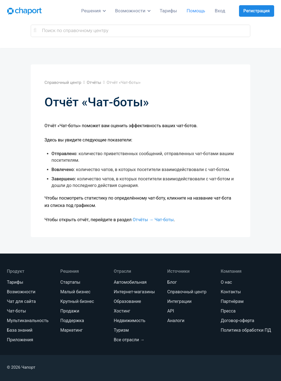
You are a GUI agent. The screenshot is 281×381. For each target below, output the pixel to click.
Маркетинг (71, 330)
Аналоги (175, 320)
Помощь (196, 10)
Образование (127, 301)
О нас (226, 282)
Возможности (130, 10)
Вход (220, 10)
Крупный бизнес (77, 301)
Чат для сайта (21, 301)
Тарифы (168, 10)
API (170, 311)
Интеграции (179, 301)
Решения (91, 10)
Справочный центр (186, 291)
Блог (172, 282)
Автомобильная (130, 282)
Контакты (231, 291)
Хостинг (122, 311)
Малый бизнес (75, 291)
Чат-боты (16, 311)
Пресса (228, 311)
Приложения (20, 339)
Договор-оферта (237, 320)
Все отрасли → (129, 339)
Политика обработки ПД (246, 330)
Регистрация (256, 10)
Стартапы (70, 282)
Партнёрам (232, 301)
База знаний (19, 330)
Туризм (121, 330)
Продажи (69, 311)
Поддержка (72, 320)
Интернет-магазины (134, 291)
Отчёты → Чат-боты (153, 219)
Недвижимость (129, 320)
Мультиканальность (28, 320)
